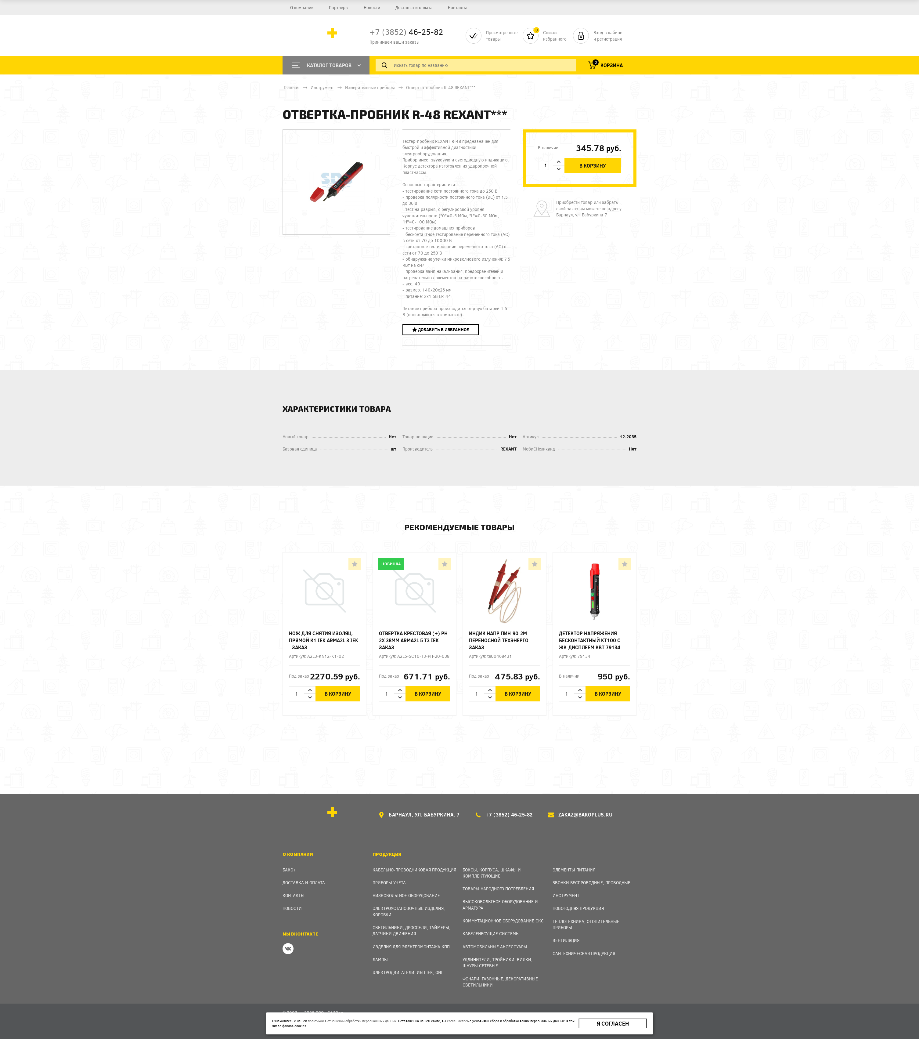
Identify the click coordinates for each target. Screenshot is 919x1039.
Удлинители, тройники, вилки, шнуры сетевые (497, 962)
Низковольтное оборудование (406, 895)
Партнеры (338, 7)
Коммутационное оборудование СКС (503, 921)
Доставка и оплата (413, 7)
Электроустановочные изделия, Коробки (409, 911)
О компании (302, 7)
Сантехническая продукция (584, 953)
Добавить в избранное (440, 329)
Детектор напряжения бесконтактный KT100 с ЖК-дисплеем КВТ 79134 (589, 640)
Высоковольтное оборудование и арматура (500, 904)
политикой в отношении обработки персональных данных (352, 1021)
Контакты (457, 7)
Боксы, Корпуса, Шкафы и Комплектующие (492, 873)
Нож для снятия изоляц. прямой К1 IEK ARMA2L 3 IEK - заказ (323, 640)
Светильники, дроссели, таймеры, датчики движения (411, 930)
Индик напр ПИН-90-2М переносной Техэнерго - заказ (500, 640)
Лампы (380, 959)
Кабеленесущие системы (491, 933)
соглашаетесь (458, 1021)
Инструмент (322, 87)
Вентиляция (566, 940)
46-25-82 (406, 31)
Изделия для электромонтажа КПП (411, 947)
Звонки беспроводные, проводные (591, 882)
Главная (291, 87)
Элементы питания (574, 870)
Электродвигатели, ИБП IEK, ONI (407, 972)
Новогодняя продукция (578, 908)
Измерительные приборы (370, 87)
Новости (371, 7)
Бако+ (289, 870)
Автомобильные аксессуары (495, 947)
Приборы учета (389, 882)
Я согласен (613, 1023)
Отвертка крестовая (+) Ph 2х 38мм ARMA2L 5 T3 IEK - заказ (413, 640)
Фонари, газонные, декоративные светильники (500, 982)
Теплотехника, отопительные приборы (586, 924)
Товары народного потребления (498, 889)
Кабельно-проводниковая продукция (414, 870)
